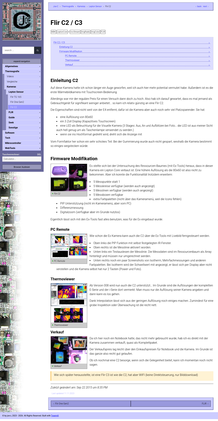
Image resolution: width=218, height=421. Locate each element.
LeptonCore (62, 32)
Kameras (81, 6)
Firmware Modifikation (73, 51)
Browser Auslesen (22, 169)
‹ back (198, 6)
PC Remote (72, 56)
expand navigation (22, 61)
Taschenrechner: (11, 157)
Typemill (55, 417)
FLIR (103, 32)
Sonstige (15, 129)
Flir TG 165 (18, 97)
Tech (9, 140)
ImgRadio (85, 32)
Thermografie (68, 6)
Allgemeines (13, 66)
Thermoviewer (74, 61)
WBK (53, 32)
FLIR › (205, 405)
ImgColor (95, 32)
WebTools (12, 150)
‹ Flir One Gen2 (61, 405)
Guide (14, 119)
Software (12, 134)
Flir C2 (16, 108)
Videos (12, 76)
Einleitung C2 (67, 47)
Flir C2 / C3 (61, 42)
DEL (39, 157)
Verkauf (70, 66)
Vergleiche (14, 82)
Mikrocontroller (15, 145)
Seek (13, 124)
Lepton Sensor (95, 6)
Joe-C (55, 6)
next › (205, 6)
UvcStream (75, 32)
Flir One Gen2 (19, 103)
